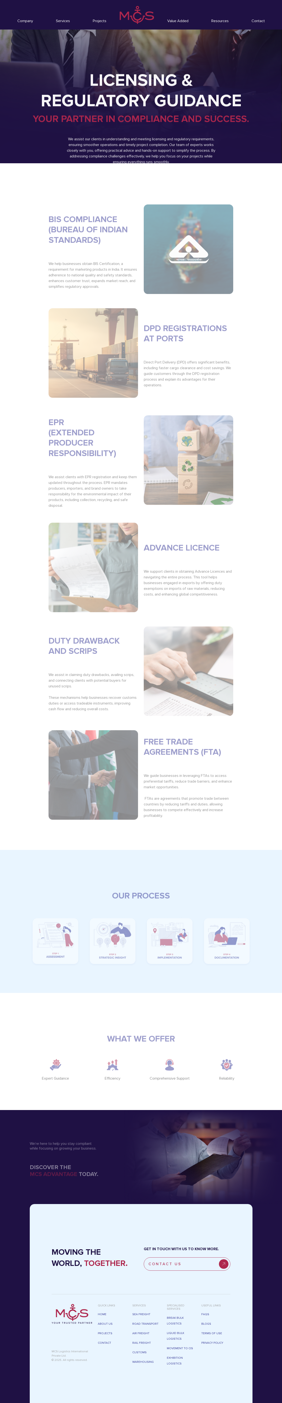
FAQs (205, 1314)
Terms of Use (211, 1333)
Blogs (206, 1324)
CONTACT (104, 1343)
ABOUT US (105, 1324)
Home (102, 1314)
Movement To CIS (180, 1348)
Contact (258, 21)
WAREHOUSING (143, 1362)
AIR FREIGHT (140, 1333)
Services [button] (63, 21)
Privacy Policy (212, 1343)
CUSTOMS (139, 1352)
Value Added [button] (177, 21)
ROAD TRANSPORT (145, 1324)
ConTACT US (188, 1264)
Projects (99, 21)
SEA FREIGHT (141, 1314)
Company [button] (25, 21)
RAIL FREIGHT (141, 1343)
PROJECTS (105, 1333)
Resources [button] (220, 21)
